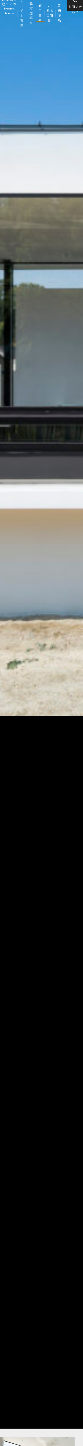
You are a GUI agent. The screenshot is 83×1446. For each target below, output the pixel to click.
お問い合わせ (75, 8)
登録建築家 (31, 13)
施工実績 (40, 13)
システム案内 (22, 13)
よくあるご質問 (50, 13)
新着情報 (60, 13)
